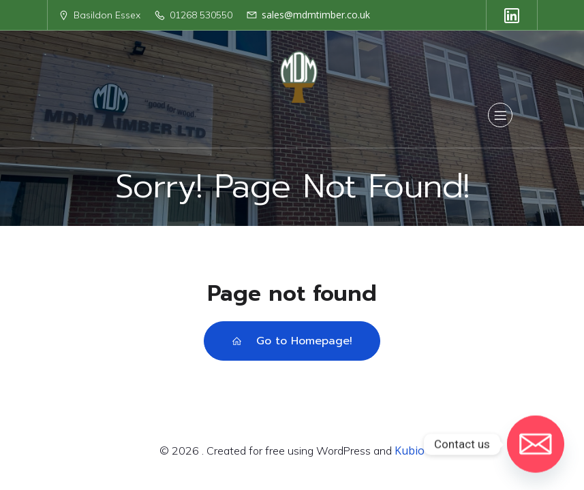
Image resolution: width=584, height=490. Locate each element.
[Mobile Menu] (500, 115)
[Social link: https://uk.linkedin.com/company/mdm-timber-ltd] (512, 15)
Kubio (410, 450)
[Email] (535, 444)
